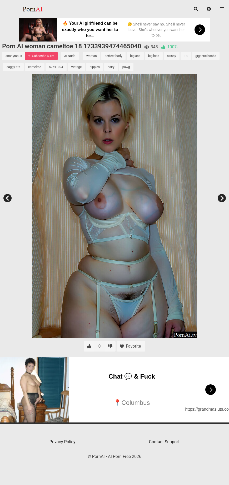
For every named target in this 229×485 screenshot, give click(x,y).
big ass (135, 56)
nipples (94, 67)
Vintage (76, 67)
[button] (209, 9)
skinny (171, 56)
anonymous (14, 56)
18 (186, 56)
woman (91, 56)
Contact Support (164, 441)
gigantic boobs (205, 56)
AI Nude (69, 56)
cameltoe (34, 67)
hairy (111, 67)
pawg (126, 67)
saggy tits (13, 67)
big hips (153, 56)
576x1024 (56, 67)
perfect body (113, 56)
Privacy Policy (62, 441)
